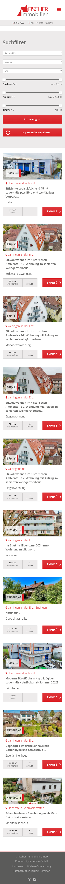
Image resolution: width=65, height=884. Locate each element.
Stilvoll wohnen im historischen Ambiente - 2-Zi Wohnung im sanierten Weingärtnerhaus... (31, 264)
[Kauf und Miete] (32, 53)
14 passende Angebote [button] (35, 132)
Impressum (18, 866)
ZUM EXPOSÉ (52, 211)
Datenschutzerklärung (26, 870)
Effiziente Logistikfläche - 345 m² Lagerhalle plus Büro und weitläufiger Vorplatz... (30, 192)
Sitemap (45, 870)
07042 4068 (19, 22)
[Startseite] (32, 10)
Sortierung (31, 119)
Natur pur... (13, 613)
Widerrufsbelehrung (39, 866)
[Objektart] (32, 62)
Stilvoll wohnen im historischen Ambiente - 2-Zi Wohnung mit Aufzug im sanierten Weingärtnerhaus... (32, 335)
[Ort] (32, 70)
